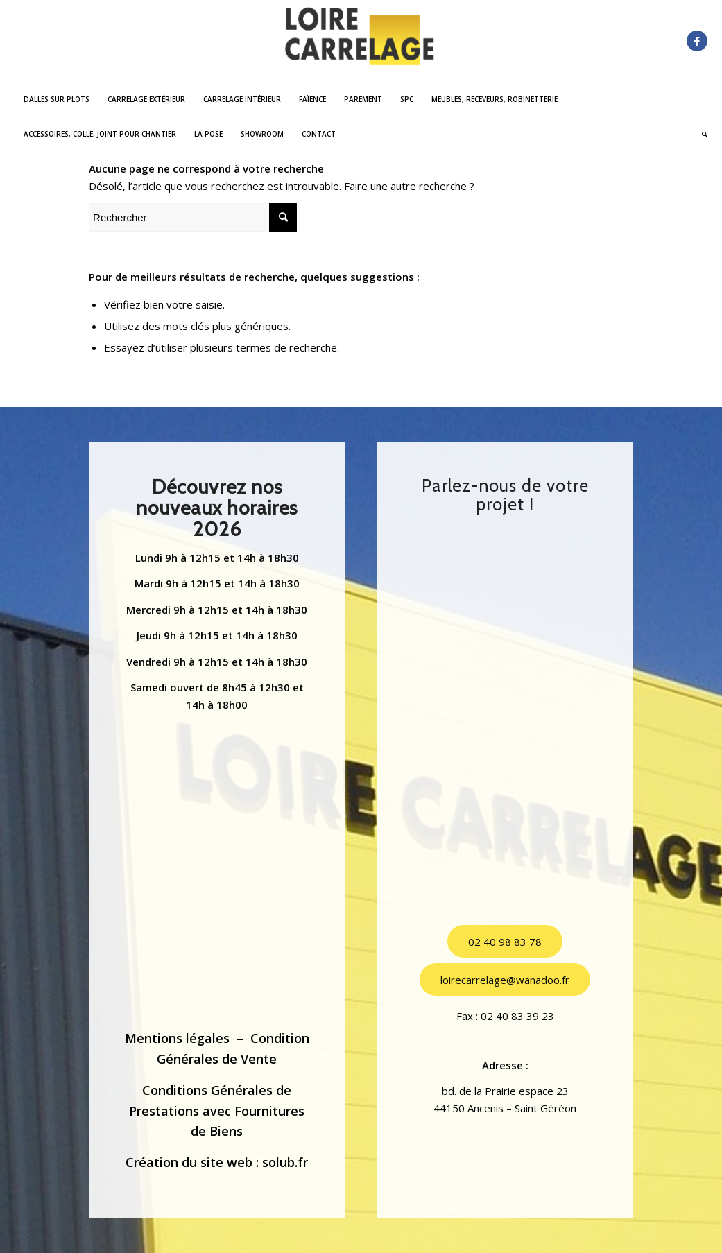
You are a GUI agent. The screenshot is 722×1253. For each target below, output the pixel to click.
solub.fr (285, 1162)
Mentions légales (177, 1038)
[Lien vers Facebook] (697, 41)
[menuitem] (56, 99)
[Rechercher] (700, 133)
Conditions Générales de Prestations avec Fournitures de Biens (216, 1110)
